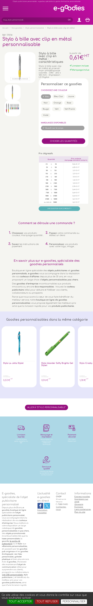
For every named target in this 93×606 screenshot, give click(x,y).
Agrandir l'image (20, 79)
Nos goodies (17, 28)
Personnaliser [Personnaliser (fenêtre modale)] (73, 601)
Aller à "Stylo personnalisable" (46, 407)
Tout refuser (47, 601)
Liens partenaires (82, 509)
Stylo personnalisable (34, 28)
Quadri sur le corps (54, 128)
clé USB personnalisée (12, 575)
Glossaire (78, 504)
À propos (78, 507)
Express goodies (82, 497)
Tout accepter (20, 601)
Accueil (5, 28)
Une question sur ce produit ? (59, 208)
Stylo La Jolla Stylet (14, 363)
